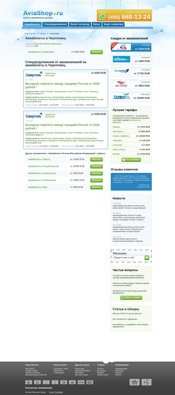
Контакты (145, 3)
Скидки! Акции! (31, 371)
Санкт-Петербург (75, 91)
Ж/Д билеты (58, 371)
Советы (118, 375)
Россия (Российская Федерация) (47, 44)
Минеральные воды (68, 99)
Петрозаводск (60, 91)
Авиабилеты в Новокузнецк (42, 180)
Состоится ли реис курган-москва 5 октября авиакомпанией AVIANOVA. (129, 276)
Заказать (96, 52)
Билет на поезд (80, 24)
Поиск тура (79, 369)
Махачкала (43, 99)
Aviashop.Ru (30, 33)
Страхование (59, 373)
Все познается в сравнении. (125, 319)
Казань (68, 97)
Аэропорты (119, 371)
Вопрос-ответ (102, 375)
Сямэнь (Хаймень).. (121, 136)
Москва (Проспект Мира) (35, 392)
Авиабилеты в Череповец (41, 52)
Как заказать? (58, 3)
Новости (119, 198)
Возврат (99, 3)
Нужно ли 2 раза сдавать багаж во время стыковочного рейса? (131, 284)
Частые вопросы (125, 270)
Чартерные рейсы (32, 373)
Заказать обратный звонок (138, 12)
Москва (50, 91)
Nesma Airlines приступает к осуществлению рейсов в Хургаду (128, 240)
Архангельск (45, 97)
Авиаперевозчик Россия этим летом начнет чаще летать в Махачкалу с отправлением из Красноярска (129, 229)
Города (42, 33)
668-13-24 (129, 16)
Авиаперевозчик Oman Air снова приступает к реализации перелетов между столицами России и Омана (129, 217)
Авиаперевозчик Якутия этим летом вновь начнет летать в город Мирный (129, 207)
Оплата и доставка (80, 3)
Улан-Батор (118, 131)
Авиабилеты (32, 24)
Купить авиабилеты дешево (38, 17)
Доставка (101, 371)
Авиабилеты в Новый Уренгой (43, 166)
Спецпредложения (55, 24)
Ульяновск (93, 91)
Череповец (30, 94)
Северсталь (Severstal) (50, 74)
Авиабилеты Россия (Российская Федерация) (72, 153)
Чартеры (113, 3)
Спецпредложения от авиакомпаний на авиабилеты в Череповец (55, 63)
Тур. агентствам (81, 375)
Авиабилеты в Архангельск (42, 173)
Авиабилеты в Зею (37, 187)
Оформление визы (83, 371)
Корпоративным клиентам (36, 375)
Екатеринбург (58, 97)
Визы (96, 24)
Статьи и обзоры (126, 309)
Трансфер (79, 373)
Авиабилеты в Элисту (39, 159)
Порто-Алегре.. (119, 149)
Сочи (85, 91)
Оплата (100, 369)
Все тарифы (132, 159)
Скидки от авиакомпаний (129, 38)
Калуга (43, 91)
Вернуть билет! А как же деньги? (127, 313)
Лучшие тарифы (125, 110)
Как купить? (30, 369)
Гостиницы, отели (61, 369)
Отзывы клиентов (124, 169)
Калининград (78, 97)
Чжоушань (117, 140)
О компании (129, 3)
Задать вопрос (133, 297)
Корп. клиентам (113, 24)
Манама (116, 154)
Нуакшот (116, 127)
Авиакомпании (121, 369)
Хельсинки (117, 145)
